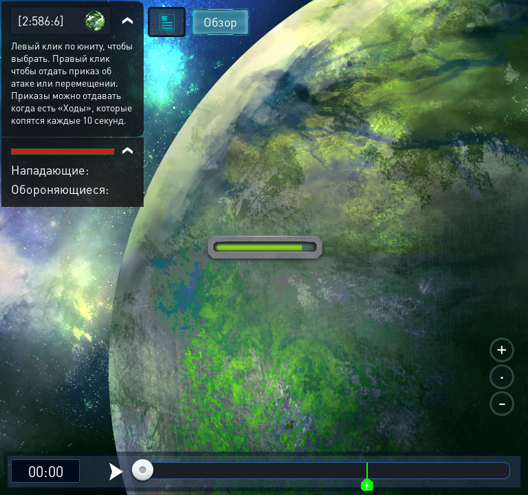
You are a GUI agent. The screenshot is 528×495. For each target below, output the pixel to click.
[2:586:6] (41, 20)
